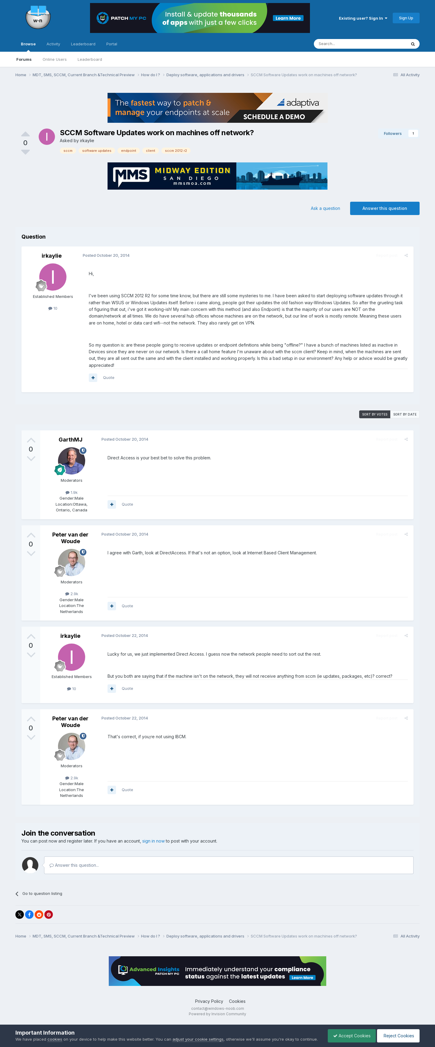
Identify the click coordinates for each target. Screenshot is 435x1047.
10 (52, 308)
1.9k (72, 492)
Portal (111, 43)
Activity (53, 43)
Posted (105, 255)
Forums (24, 59)
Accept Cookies (349, 1032)
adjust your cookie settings (198, 1033)
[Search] (344, 44)
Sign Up (406, 17)
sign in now (153, 840)
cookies (54, 1033)
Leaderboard (90, 59)
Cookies (237, 1001)
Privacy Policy (209, 1001)
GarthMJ (70, 439)
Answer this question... (74, 865)
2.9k (71, 593)
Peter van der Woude (70, 537)
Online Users (55, 59)
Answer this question (384, 208)
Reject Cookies (397, 1032)
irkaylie (87, 140)
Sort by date (405, 414)
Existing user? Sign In (363, 18)
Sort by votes (374, 414)
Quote (108, 377)
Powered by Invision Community (217, 1014)
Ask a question (325, 208)
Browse (28, 46)
